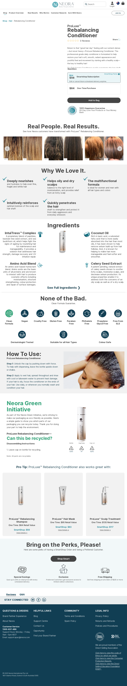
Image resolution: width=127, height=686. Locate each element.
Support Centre (41, 621)
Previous (7, 148)
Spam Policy (70, 621)
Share (117, 39)
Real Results (33, 13)
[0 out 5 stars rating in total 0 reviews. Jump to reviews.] (78, 41)
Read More (72, 69)
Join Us (118, 13)
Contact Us (39, 626)
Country (118, 3)
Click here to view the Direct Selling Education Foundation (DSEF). (107, 666)
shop (5, 21)
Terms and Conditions (74, 616)
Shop (5, 13)
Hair (10, 21)
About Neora (9, 621)
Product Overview (16, 13)
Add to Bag (93, 100)
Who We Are (44, 13)
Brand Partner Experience (14, 616)
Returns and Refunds (105, 621)
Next (119, 148)
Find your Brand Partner (45, 635)
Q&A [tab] (22, 594)
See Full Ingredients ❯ (63, 288)
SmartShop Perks (112, 74)
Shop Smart (63, 558)
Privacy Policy (102, 616)
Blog (36, 616)
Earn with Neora (74, 13)
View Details (21, 533)
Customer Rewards (58, 13)
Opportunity (39, 630)
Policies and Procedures (106, 626)
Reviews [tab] (11, 594)
